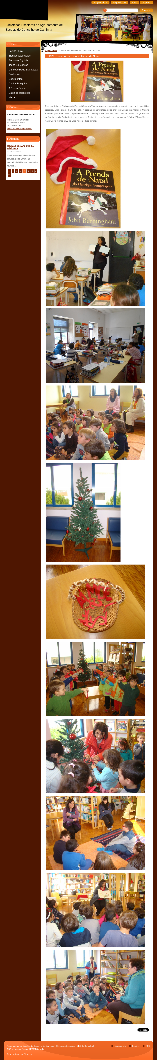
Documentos (16, 79)
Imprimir (136, 1046)
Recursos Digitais (18, 60)
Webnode (28, 1054)
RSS (148, 1046)
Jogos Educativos (18, 65)
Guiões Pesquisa (18, 83)
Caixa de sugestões (19, 93)
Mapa (12, 97)
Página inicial (16, 51)
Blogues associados (20, 55)
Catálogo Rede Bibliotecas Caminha (23, 70)
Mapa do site (120, 1046)
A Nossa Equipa (17, 88)
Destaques (14, 74)
